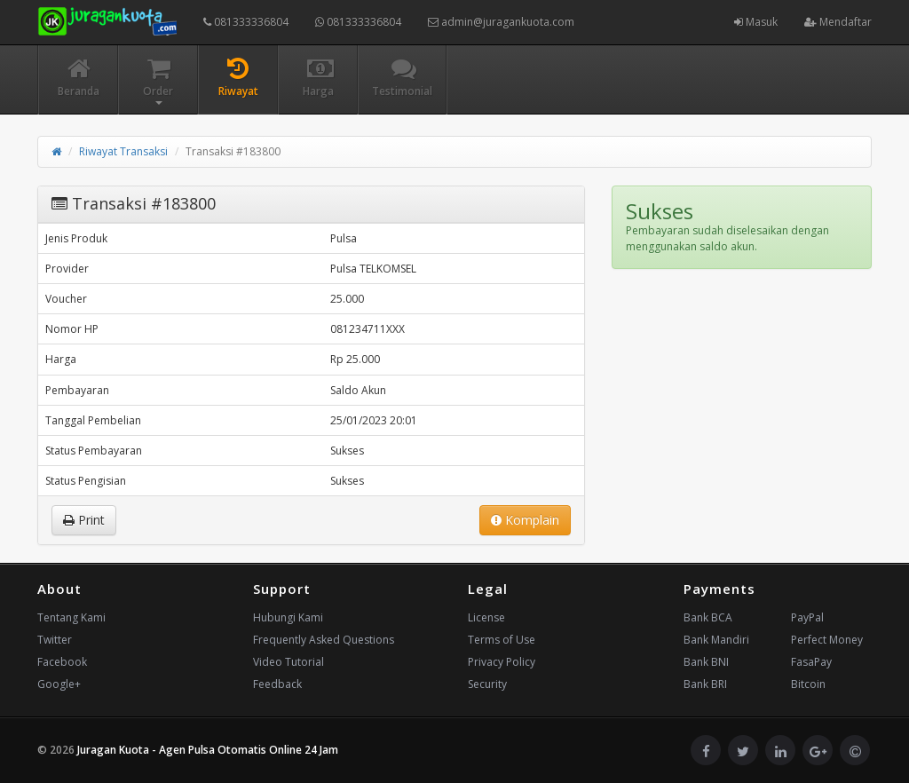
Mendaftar (838, 21)
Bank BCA (708, 617)
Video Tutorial (288, 661)
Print (84, 519)
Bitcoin (808, 684)
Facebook (62, 661)
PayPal (807, 617)
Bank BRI (705, 684)
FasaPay (811, 661)
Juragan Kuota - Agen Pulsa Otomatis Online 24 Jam (207, 749)
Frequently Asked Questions (323, 639)
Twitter (54, 639)
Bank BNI (706, 661)
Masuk (756, 21)
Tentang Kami (71, 617)
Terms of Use (501, 639)
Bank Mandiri (716, 639)
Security (487, 684)
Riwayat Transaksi (123, 151)
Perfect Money (827, 639)
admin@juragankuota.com (501, 21)
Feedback (277, 684)
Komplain (525, 519)
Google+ (59, 684)
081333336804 (246, 21)
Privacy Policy (501, 661)
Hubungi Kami (288, 617)
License (486, 617)
